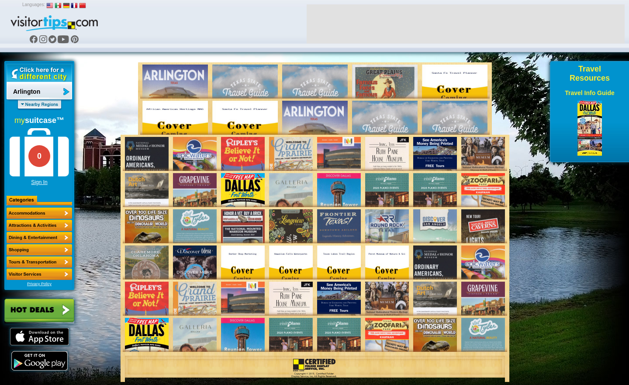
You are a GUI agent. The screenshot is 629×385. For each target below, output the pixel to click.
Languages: (33, 4)
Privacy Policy (39, 284)
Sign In (39, 182)
